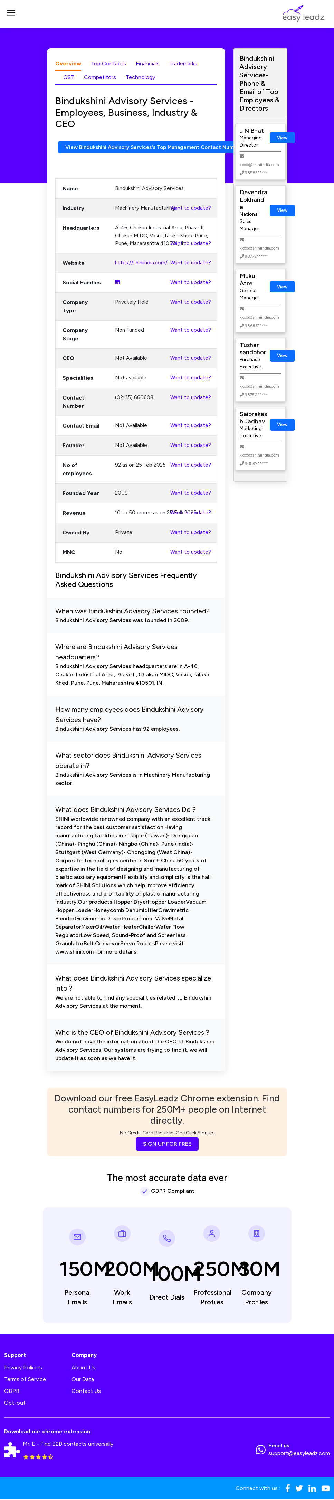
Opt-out (15, 1403)
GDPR (11, 1391)
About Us (83, 1368)
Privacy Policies (23, 1368)
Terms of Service (25, 1380)
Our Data (82, 1380)
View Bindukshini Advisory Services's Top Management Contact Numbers (161, 147)
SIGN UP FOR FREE (167, 1144)
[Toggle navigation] (11, 14)
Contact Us (86, 1391)
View (282, 137)
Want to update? (190, 209)
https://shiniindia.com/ (141, 263)
